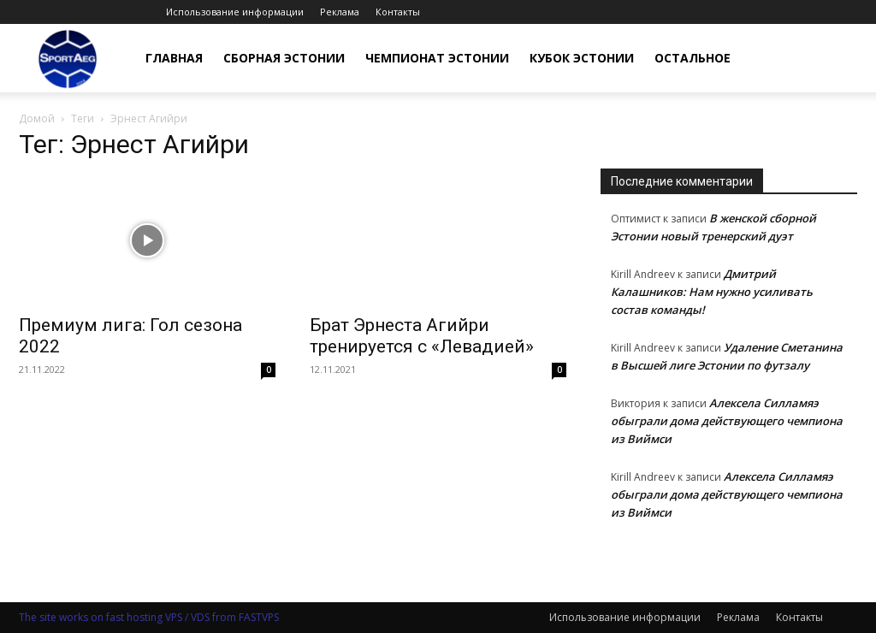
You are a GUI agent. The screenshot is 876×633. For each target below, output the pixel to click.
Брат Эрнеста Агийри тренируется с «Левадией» (422, 336)
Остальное (692, 58)
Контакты (398, 11)
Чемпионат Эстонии (437, 58)
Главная (174, 58)
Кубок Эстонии (582, 58)
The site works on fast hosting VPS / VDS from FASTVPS (149, 617)
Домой (37, 118)
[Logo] (67, 58)
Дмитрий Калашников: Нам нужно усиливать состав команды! (712, 291)
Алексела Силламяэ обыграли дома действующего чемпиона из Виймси (727, 421)
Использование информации (235, 11)
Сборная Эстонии (284, 58)
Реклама (339, 11)
